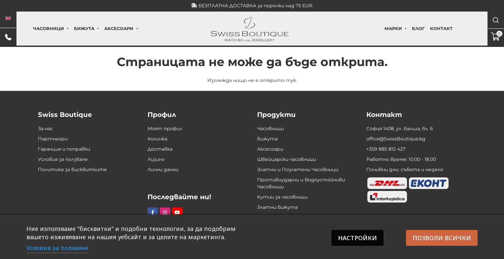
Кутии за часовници (282, 197)
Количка (157, 139)
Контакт (426, 28)
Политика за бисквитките (72, 169)
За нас (45, 128)
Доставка (160, 149)
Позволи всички (442, 238)
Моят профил (165, 128)
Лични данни (163, 169)
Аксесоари (134, 28)
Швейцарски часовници (286, 159)
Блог (402, 28)
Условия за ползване (63, 159)
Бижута (99, 28)
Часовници (63, 28)
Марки (377, 28)
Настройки (356, 238)
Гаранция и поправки (64, 149)
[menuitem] (8, 18)
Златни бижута (277, 207)
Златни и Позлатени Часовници (297, 169)
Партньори (53, 139)
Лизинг (156, 159)
